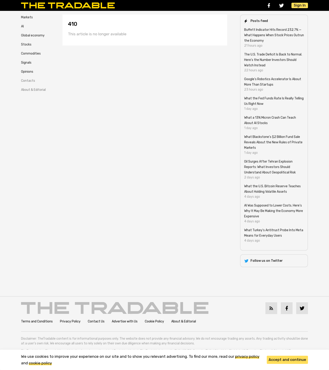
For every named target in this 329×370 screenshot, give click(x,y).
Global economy (33, 35)
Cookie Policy (154, 321)
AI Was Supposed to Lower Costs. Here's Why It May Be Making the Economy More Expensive (273, 211)
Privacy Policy (70, 321)
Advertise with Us (125, 321)
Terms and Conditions (37, 321)
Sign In (300, 5)
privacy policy (247, 356)
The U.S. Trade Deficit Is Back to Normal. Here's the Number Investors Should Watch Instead (273, 60)
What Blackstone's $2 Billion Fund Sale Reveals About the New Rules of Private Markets (273, 142)
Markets (27, 17)
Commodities (31, 53)
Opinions (27, 72)
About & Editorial (33, 90)
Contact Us (96, 321)
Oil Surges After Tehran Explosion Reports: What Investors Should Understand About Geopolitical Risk (270, 167)
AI (22, 26)
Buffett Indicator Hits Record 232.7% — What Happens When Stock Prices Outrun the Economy (274, 35)
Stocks (26, 44)
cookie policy (40, 363)
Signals (26, 63)
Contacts (28, 81)
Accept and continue (287, 360)
